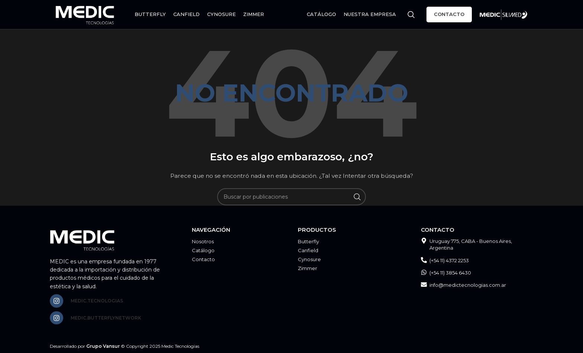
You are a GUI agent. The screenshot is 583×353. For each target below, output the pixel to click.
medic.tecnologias (97, 301)
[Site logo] (86, 14)
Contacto (449, 14)
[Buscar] (411, 14)
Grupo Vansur (103, 346)
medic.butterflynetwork (106, 318)
